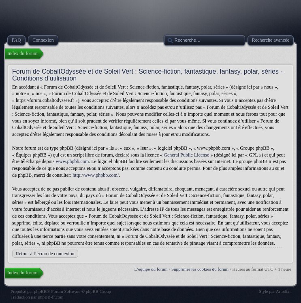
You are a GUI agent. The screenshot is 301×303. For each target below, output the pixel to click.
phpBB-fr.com (50, 297)
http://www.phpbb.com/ (96, 175)
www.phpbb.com (72, 161)
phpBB (40, 291)
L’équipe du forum (151, 269)
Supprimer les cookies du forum (199, 269)
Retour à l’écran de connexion (45, 253)
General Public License (186, 155)
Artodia (283, 291)
